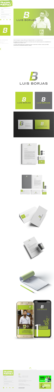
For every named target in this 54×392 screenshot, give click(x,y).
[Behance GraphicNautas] (9, 387)
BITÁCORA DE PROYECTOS (5, 14)
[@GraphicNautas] (0, 19)
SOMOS (2, 9)
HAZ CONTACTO (3, 16)
